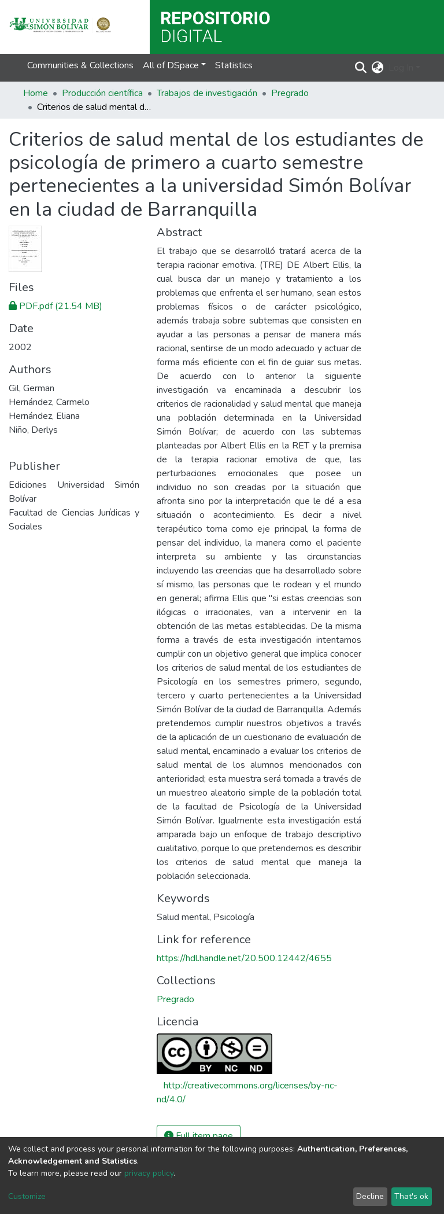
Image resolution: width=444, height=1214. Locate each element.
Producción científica (102, 93)
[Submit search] (361, 68)
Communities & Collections (80, 65)
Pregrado (290, 93)
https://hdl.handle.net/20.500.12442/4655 (244, 958)
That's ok (411, 1196)
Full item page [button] (198, 1136)
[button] (378, 68)
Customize (27, 1196)
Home (35, 93)
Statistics (234, 65)
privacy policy (148, 1173)
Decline (370, 1196)
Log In (400, 67)
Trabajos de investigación (207, 93)
